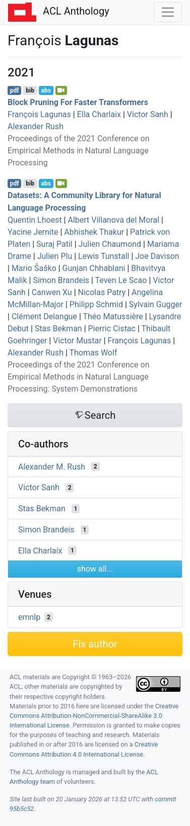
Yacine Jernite (33, 232)
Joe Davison (157, 256)
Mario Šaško (34, 268)
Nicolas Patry (102, 292)
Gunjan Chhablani (93, 268)
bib (30, 90)
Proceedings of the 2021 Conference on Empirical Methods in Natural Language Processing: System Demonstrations (79, 377)
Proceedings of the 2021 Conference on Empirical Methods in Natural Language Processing (79, 150)
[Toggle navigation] (168, 12)
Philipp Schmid (96, 304)
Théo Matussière (113, 316)
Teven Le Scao (121, 280)
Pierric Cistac (112, 328)
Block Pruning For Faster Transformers (78, 102)
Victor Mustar (77, 340)
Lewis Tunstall (103, 256)
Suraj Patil (54, 244)
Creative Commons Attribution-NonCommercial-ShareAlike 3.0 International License (94, 715)
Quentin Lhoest (35, 220)
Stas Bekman (58, 328)
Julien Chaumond (110, 244)
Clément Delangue (44, 316)
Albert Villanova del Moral (113, 220)
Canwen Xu (52, 292)
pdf (14, 90)
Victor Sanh (147, 114)
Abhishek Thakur (94, 232)
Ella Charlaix (99, 114)
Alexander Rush (36, 126)
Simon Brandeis (61, 280)
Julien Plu (55, 256)
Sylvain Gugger (155, 304)
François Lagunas (39, 114)
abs (45, 90)
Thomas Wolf (93, 352)
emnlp (29, 617)
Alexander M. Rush (51, 466)
